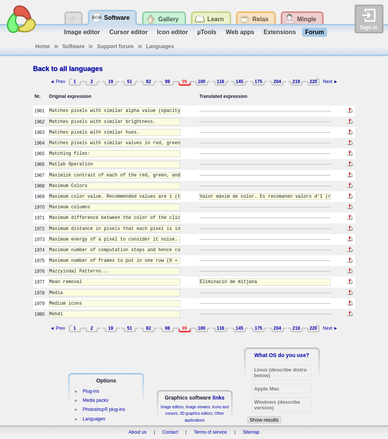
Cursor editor (129, 32)
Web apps (240, 32)
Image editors (172, 407)
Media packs (95, 400)
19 (110, 81)
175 (258, 81)
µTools (207, 32)
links (219, 398)
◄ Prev (57, 81)
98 (167, 81)
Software (73, 46)
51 (129, 81)
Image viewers (198, 407)
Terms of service (210, 432)
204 (277, 81)
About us (137, 432)
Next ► (330, 81)
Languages (160, 46)
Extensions (279, 32)
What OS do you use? (281, 355)
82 (148, 81)
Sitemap (251, 432)
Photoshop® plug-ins (104, 409)
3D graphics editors (196, 413)
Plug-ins (91, 391)
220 (313, 81)
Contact (170, 432)
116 (220, 81)
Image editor (82, 32)
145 (239, 81)
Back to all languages (68, 68)
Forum (314, 32)
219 (296, 81)
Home (42, 46)
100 (201, 81)
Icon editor (172, 32)
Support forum (115, 46)
